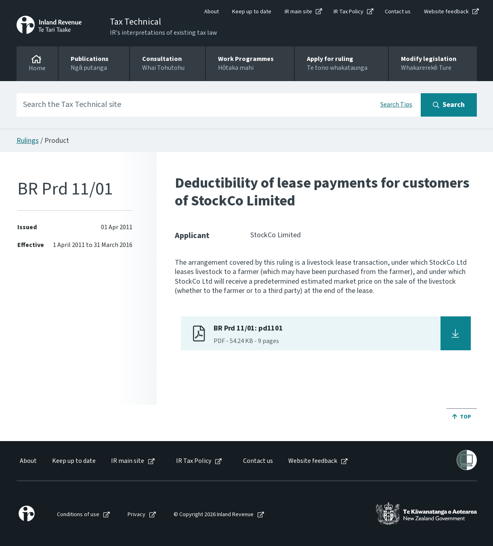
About (211, 12)
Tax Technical (135, 21)
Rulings (28, 141)
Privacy (136, 514)
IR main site (298, 12)
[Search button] (449, 105)
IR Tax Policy (348, 12)
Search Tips (396, 104)
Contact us (398, 12)
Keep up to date (251, 12)
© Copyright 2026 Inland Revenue (214, 514)
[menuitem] (28, 461)
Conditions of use (78, 514)
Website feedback (446, 12)
